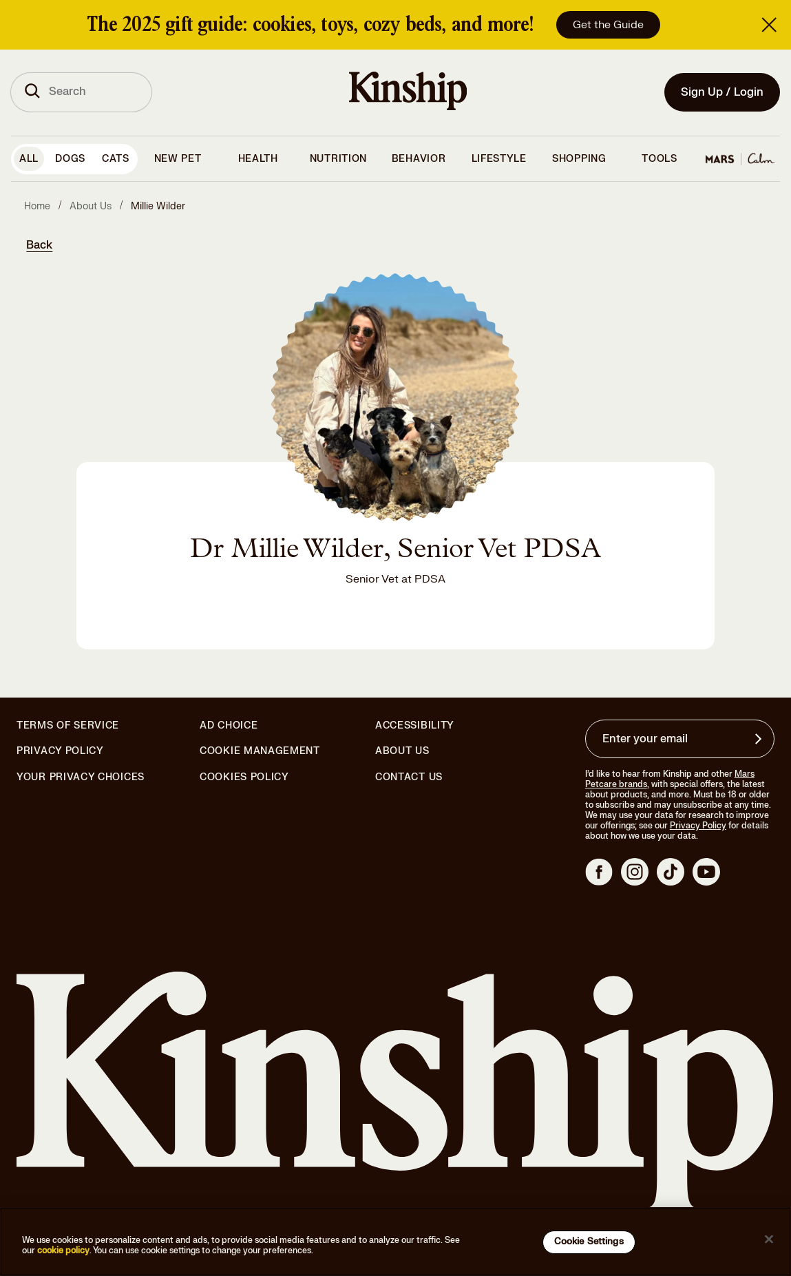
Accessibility (414, 726)
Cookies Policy (244, 777)
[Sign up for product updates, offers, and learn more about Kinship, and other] (760, 739)
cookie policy (63, 1250)
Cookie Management (260, 751)
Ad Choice (228, 726)
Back (39, 245)
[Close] (769, 1239)
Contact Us (409, 777)
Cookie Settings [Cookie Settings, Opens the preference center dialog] (589, 1241)
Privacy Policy (60, 751)
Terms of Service (68, 725)
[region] (395, 1241)
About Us (402, 751)
